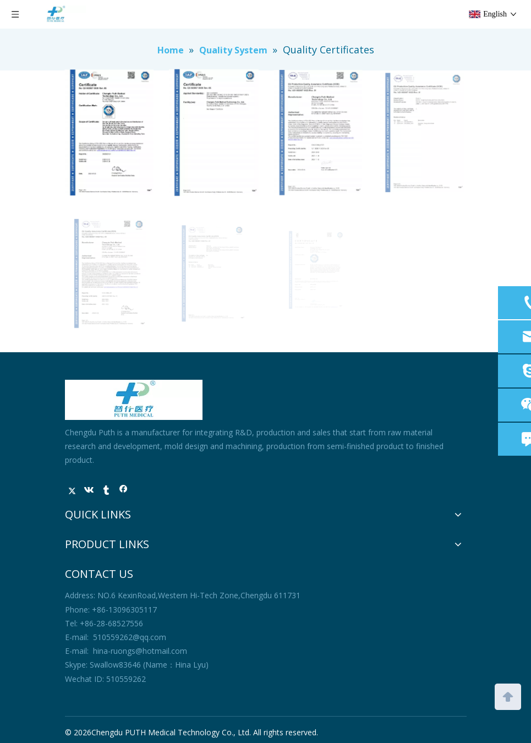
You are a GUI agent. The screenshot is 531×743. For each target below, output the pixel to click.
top (507, 695)
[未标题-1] (133, 400)
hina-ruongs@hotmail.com (140, 651)
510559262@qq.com (129, 637)
